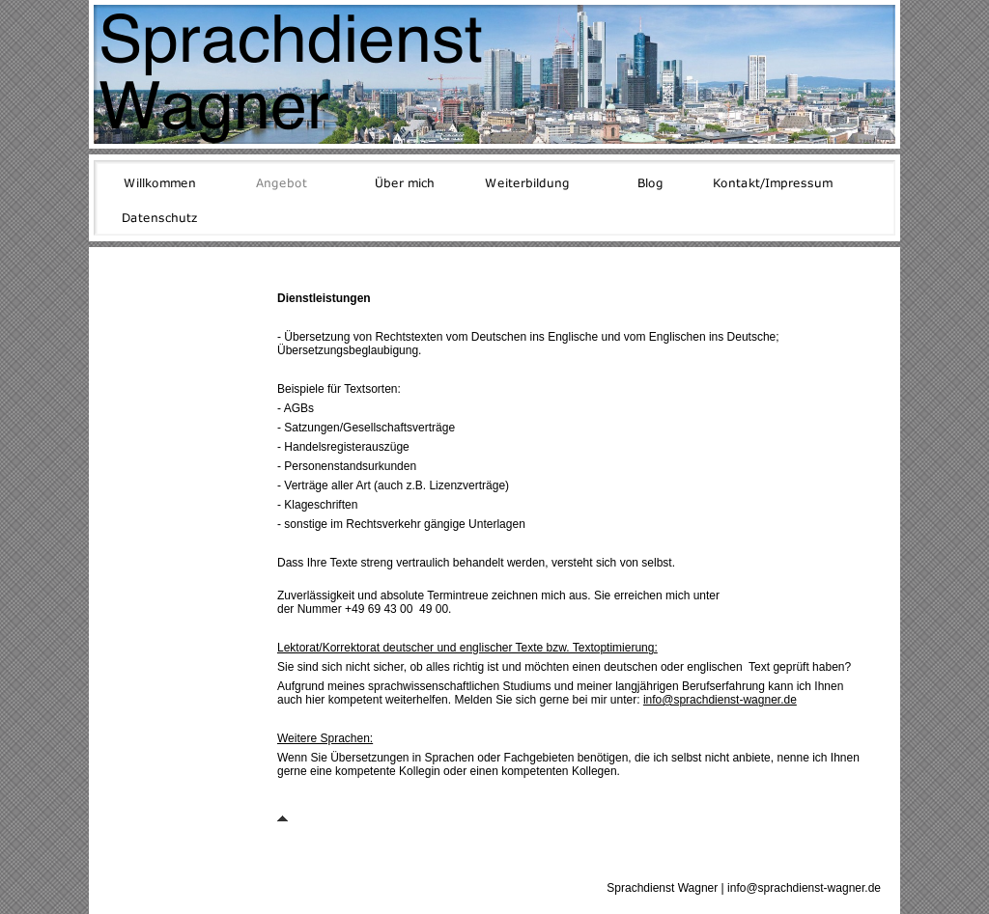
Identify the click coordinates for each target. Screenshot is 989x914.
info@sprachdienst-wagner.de (720, 699)
